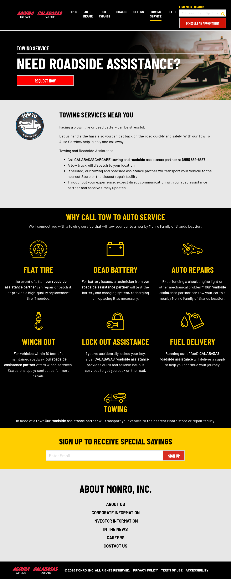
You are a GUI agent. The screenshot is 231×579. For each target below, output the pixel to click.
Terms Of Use (172, 570)
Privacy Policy (145, 570)
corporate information (116, 512)
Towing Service (155, 14)
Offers (138, 12)
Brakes (121, 12)
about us (115, 504)
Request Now (45, 80)
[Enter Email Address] (104, 455)
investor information (115, 520)
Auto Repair (88, 14)
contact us (115, 545)
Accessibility (197, 570)
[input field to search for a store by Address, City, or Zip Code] (202, 13)
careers (115, 537)
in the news (115, 529)
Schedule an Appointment (202, 23)
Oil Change (104, 14)
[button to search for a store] (223, 13)
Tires (73, 12)
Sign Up (174, 455)
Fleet (172, 12)
